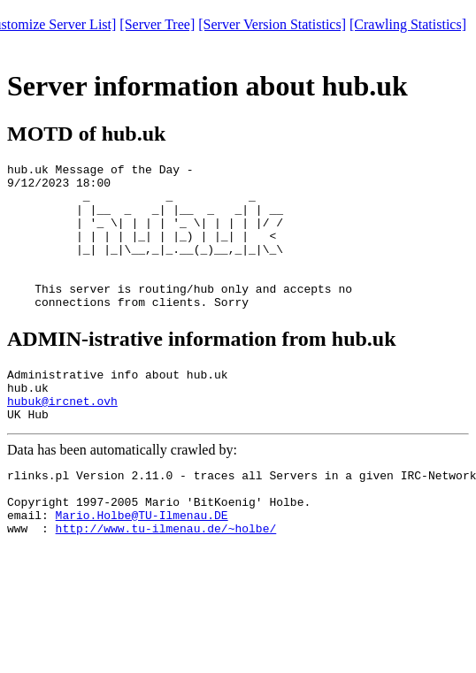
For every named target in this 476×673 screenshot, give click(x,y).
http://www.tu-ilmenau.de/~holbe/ (166, 581)
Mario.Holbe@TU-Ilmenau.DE (142, 565)
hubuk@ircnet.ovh (62, 438)
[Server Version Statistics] (272, 24)
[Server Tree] (157, 24)
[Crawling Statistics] (407, 24)
